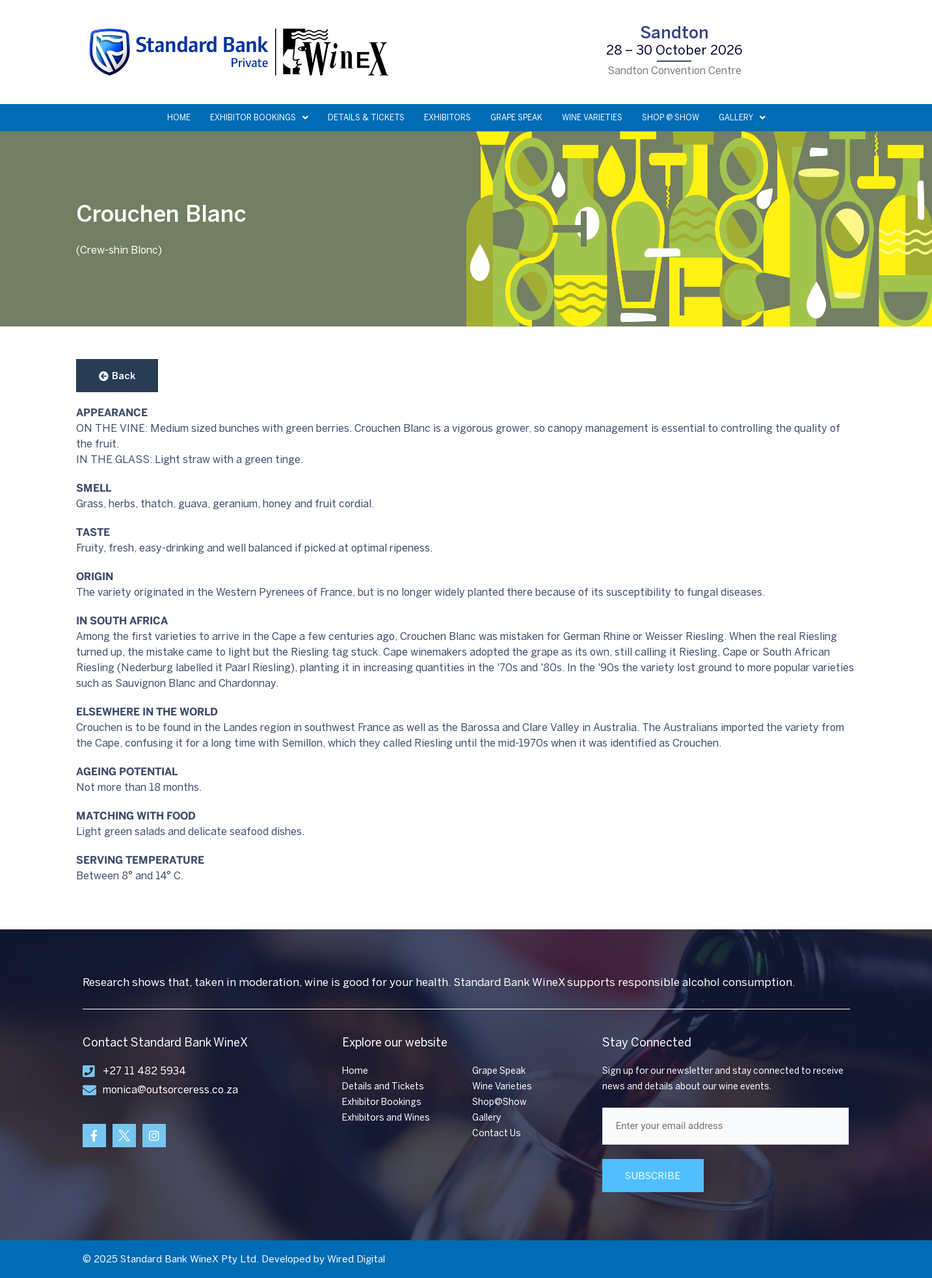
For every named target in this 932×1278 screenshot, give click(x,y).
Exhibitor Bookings (381, 1102)
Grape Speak (499, 1070)
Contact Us (496, 1133)
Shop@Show (499, 1102)
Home (355, 1070)
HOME (179, 117)
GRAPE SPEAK (516, 117)
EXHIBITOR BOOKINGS (259, 117)
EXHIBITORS (447, 117)
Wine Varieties (502, 1086)
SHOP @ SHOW (670, 117)
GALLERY (742, 117)
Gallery (486, 1117)
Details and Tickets (383, 1086)
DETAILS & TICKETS (366, 117)
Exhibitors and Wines (386, 1117)
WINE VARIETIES (592, 117)
